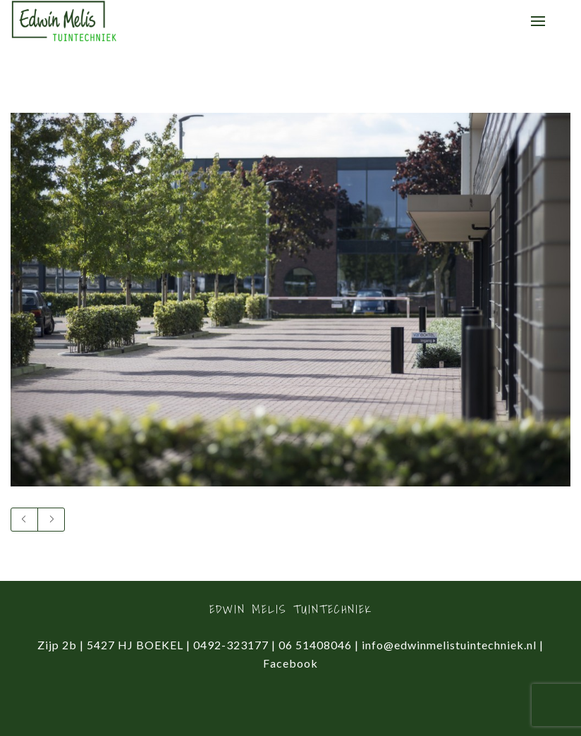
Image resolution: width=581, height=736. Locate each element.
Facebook (290, 663)
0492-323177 (231, 644)
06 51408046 (315, 644)
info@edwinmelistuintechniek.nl (449, 644)
